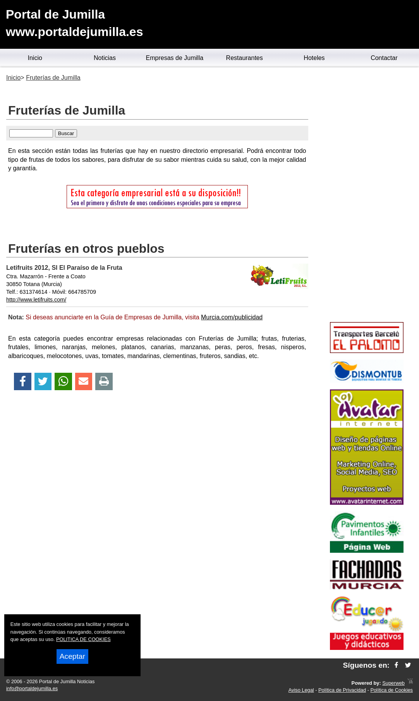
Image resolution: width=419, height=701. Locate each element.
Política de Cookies (391, 690)
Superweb (393, 683)
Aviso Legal (301, 690)
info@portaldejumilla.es (32, 688)
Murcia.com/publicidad (232, 317)
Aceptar (72, 656)
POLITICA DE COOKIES (83, 639)
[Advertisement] (367, 196)
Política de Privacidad (342, 690)
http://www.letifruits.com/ (36, 300)
